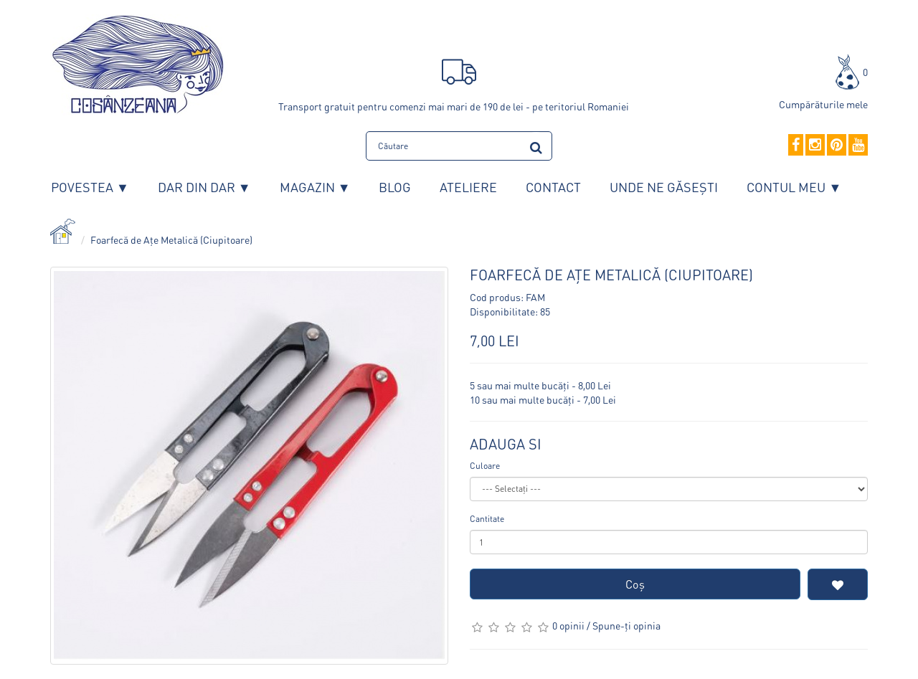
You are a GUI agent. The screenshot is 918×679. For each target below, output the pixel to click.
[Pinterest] (836, 145)
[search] (536, 145)
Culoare (485, 465)
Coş (635, 584)
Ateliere (468, 187)
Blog (395, 187)
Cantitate (487, 518)
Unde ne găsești (664, 187)
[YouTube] (858, 145)
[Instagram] (815, 145)
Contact (553, 187)
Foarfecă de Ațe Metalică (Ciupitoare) (171, 239)
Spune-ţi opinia (626, 625)
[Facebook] (795, 145)
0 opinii (568, 625)
